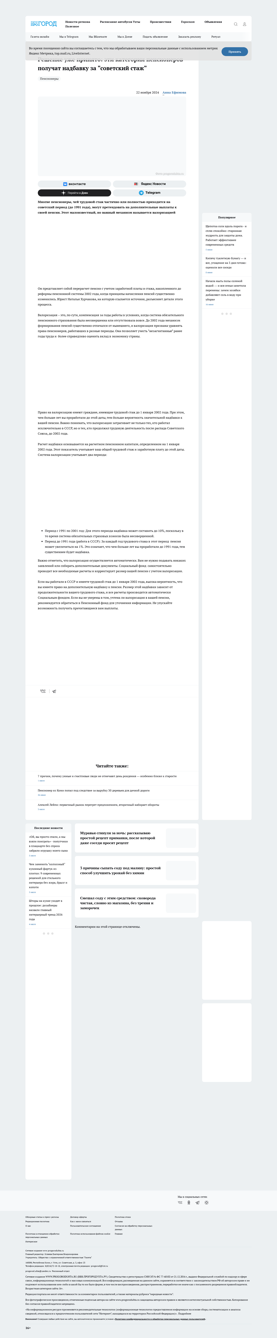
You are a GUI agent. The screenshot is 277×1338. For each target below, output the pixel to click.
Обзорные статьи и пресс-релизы (42, 1217)
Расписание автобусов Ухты (120, 22)
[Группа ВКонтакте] (74, 184)
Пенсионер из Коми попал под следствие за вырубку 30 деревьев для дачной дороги (112, 793)
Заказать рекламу (189, 36)
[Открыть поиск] (235, 24)
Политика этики (123, 1217)
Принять (235, 51)
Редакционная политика (37, 1221)
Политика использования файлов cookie (90, 1233)
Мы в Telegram (68, 36)
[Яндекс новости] (149, 184)
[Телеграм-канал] (149, 192)
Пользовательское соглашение (85, 1225)
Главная (118, 1233)
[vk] (43, 691)
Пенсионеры (49, 79)
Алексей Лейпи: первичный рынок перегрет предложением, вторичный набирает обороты (112, 807)
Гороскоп (188, 22)
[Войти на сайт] (244, 24)
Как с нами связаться (80, 1221)
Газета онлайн (40, 36)
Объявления (213, 22)
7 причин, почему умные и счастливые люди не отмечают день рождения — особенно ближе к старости (112, 778)
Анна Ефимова (174, 92)
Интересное (31, 1241)
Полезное (72, 26)
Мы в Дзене (124, 36)
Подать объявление (155, 36)
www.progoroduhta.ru (53, 1250)
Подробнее (184, 1313)
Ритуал (215, 36)
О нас (28, 1225)
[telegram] (55, 691)
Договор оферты (78, 1217)
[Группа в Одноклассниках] (188, 1202)
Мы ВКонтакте (98, 36)
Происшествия (160, 22)
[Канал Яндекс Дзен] (74, 192)
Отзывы (119, 1221)
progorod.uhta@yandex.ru (38, 1271)
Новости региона (77, 22)
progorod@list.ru (99, 1266)
